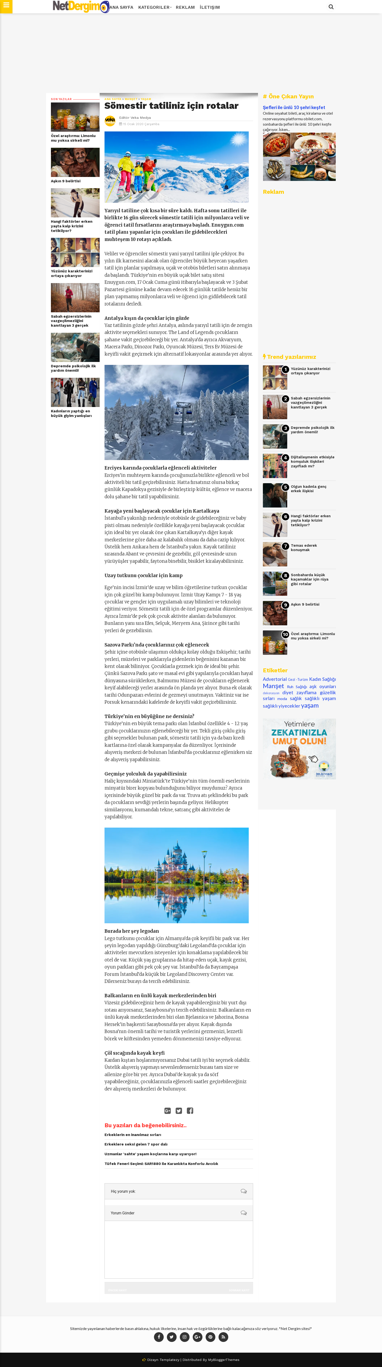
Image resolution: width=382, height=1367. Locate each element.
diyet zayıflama (299, 692)
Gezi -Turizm (298, 679)
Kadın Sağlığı (322, 679)
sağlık (296, 698)
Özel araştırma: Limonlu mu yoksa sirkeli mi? (73, 138)
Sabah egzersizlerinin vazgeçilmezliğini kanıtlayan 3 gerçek (71, 321)
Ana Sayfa (121, 7)
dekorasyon (271, 693)
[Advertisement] (191, 53)
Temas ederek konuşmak (304, 547)
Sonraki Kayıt (239, 1290)
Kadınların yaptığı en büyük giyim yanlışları (71, 413)
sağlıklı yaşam (320, 698)
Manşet (131, 99)
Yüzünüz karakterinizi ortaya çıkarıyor (71, 273)
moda (282, 698)
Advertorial (275, 679)
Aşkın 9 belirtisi (65, 181)
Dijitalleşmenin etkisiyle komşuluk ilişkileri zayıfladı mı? (312, 461)
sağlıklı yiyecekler (281, 706)
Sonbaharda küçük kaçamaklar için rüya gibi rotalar (309, 579)
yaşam (146, 99)
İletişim (210, 7)
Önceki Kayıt (117, 1290)
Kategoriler (154, 7)
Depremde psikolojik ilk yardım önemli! (73, 368)
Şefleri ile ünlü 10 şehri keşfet (294, 107)
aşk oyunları (322, 686)
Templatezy (169, 1360)
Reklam (185, 7)
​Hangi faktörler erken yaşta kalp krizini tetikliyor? (71, 226)
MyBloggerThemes (223, 1360)
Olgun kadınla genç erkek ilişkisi (308, 488)
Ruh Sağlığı (297, 686)
